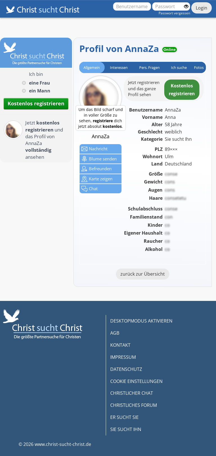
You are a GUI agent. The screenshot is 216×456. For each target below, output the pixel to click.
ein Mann (39, 91)
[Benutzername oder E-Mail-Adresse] (132, 6)
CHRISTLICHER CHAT (131, 393)
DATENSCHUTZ (126, 369)
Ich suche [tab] (179, 67)
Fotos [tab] (199, 67)
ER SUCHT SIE (124, 417)
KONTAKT (120, 345)
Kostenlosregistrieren (182, 90)
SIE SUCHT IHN (125, 429)
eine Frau (39, 83)
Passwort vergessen (174, 13)
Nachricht (94, 149)
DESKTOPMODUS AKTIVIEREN (141, 321)
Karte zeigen (96, 179)
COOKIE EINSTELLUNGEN (136, 381)
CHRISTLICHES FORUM (133, 405)
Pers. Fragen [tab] (149, 67)
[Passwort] (171, 6)
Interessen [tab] (119, 67)
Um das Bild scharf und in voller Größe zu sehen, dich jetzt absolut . (100, 118)
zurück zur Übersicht (142, 274)
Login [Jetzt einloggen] (201, 8)
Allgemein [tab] (92, 67)
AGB (114, 333)
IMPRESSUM (123, 357)
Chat (89, 189)
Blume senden (99, 159)
